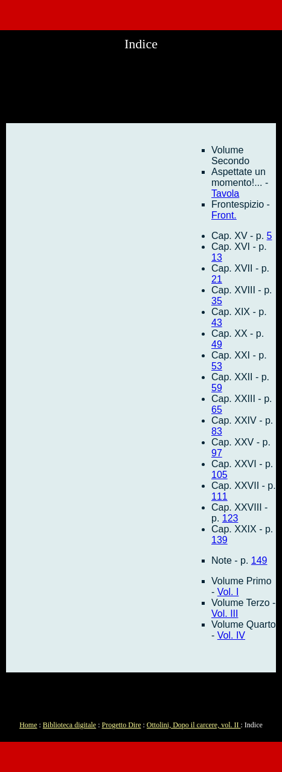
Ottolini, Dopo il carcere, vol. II (194, 725)
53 (216, 366)
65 (216, 409)
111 (219, 496)
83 (216, 431)
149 (259, 560)
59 (216, 388)
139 (219, 540)
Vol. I (228, 592)
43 (216, 322)
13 (216, 257)
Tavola (225, 193)
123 (230, 518)
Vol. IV (231, 635)
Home (28, 725)
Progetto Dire (121, 725)
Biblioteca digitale (69, 725)
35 (216, 301)
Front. (224, 215)
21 (216, 279)
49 (216, 344)
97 (216, 453)
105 (219, 475)
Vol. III (224, 613)
